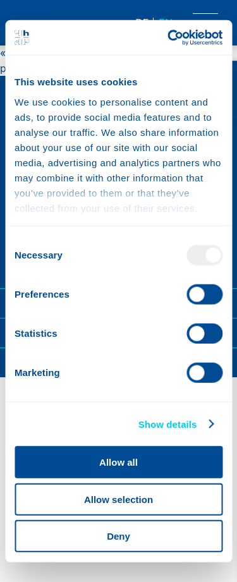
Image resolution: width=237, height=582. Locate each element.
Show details (167, 423)
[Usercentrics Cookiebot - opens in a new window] (168, 37)
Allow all (118, 462)
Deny (118, 536)
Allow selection (118, 499)
